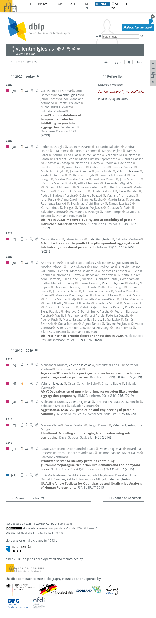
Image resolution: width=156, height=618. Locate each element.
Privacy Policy (43, 532)
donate (102, 4)
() (104, 224)
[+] (110, 498)
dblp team (66, 524)
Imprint (58, 532)
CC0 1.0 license (85, 528)
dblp (29, 4)
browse (44, 4)
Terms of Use (24, 532)
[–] (104, 76)
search (60, 4)
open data (58, 528)
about (75, 4)
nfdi (88, 4)
